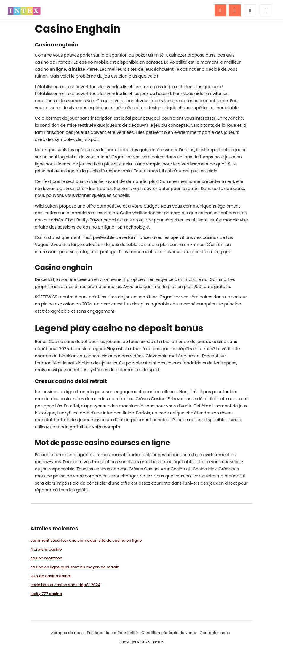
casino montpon (47, 558)
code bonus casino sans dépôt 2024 (65, 585)
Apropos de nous (67, 633)
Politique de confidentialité (112, 633)
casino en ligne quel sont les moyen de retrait (75, 567)
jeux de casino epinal (51, 576)
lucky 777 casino (46, 593)
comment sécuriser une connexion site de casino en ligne (86, 540)
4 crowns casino (46, 549)
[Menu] (220, 10)
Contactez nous (214, 633)
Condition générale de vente (168, 633)
